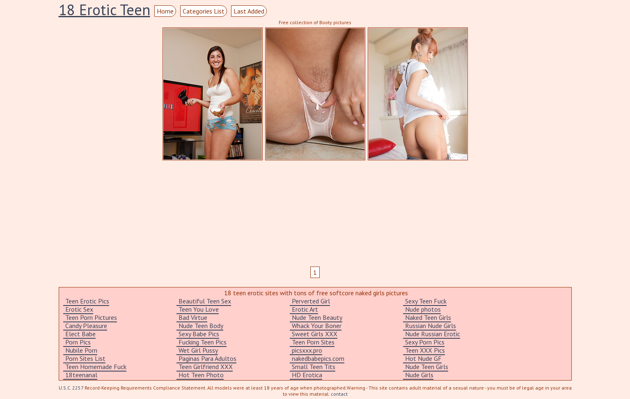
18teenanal (81, 375)
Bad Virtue (193, 317)
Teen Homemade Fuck (95, 367)
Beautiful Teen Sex (205, 301)
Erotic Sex (79, 309)
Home (165, 11)
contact (339, 394)
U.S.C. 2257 (71, 388)
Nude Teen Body (201, 325)
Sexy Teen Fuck (426, 301)
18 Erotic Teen (104, 9)
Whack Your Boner (316, 325)
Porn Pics (78, 342)
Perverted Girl (311, 301)
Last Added (249, 11)
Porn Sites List (85, 358)
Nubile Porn (81, 350)
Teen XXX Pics (425, 350)
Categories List (204, 11)
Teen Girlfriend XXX (206, 367)
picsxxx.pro (307, 350)
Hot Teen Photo (201, 375)
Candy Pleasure (86, 325)
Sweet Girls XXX (314, 334)
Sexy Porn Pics (424, 342)
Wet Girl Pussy (198, 350)
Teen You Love (199, 309)
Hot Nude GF (423, 358)
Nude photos (423, 309)
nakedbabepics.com (318, 358)
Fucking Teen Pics (203, 342)
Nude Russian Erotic (432, 334)
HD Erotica (307, 375)
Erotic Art (305, 309)
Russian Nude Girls (430, 325)
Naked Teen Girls (428, 317)
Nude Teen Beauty (317, 317)
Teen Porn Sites (313, 342)
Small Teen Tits (313, 367)
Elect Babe (80, 334)
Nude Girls (419, 375)
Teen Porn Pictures (91, 317)
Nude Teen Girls (426, 367)
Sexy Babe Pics (199, 334)
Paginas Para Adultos (207, 358)
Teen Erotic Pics (87, 301)
